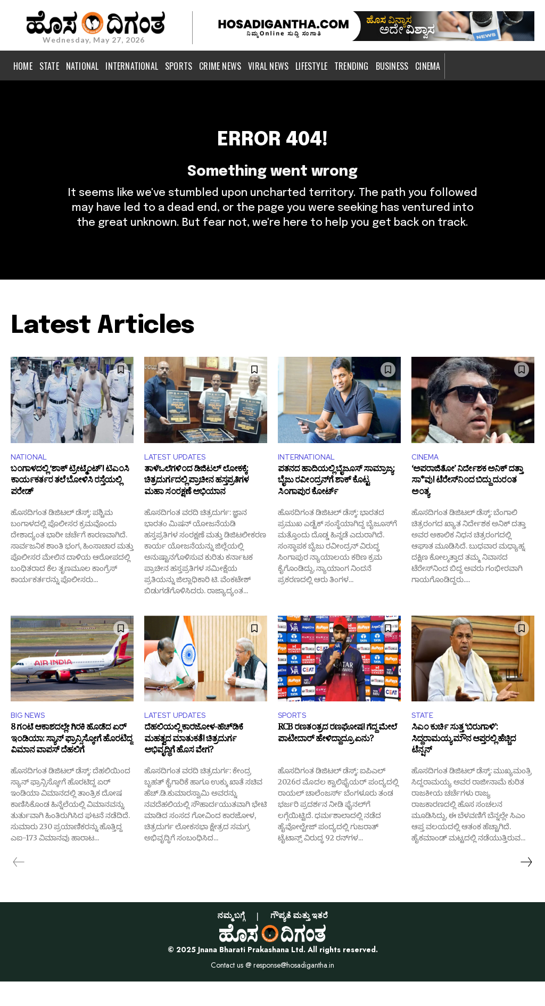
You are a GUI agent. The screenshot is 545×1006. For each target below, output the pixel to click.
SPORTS (295, 739)
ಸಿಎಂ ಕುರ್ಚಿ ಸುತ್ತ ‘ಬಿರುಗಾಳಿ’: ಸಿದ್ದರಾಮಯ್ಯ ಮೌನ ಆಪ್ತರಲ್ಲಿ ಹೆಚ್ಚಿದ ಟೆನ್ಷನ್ (463, 766)
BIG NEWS (30, 739)
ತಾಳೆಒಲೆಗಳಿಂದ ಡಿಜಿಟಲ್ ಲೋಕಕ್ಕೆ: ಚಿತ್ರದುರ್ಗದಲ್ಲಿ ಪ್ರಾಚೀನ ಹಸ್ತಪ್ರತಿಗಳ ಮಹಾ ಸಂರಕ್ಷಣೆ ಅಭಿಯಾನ (196, 505)
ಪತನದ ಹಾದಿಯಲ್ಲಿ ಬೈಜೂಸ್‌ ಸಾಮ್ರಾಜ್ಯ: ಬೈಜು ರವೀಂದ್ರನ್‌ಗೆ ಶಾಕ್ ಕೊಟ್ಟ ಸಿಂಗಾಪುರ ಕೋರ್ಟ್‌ (336, 505)
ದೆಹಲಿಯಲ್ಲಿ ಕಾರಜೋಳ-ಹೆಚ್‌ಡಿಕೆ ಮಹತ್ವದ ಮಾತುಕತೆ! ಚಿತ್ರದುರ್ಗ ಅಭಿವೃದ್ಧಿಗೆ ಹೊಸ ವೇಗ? (193, 766)
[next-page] (525, 887)
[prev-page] (19, 887)
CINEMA (426, 477)
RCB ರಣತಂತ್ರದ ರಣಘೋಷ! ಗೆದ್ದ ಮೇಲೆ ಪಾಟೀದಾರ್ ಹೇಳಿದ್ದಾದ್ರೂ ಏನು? (337, 760)
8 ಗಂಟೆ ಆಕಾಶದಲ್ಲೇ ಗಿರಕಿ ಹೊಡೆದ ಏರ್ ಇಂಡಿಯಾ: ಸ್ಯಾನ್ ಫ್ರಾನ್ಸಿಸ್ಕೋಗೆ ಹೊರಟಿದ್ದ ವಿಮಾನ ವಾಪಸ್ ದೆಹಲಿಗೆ (71, 766)
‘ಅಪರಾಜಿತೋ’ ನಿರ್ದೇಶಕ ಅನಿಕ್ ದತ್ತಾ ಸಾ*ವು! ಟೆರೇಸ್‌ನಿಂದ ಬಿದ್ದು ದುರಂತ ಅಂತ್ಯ (467, 505)
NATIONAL (31, 477)
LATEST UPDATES (179, 477)
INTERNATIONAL (310, 477)
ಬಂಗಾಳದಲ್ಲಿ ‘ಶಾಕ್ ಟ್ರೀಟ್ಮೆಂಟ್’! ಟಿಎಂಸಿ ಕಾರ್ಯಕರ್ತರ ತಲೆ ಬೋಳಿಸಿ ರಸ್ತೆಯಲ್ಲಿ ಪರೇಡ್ (70, 505)
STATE (424, 739)
